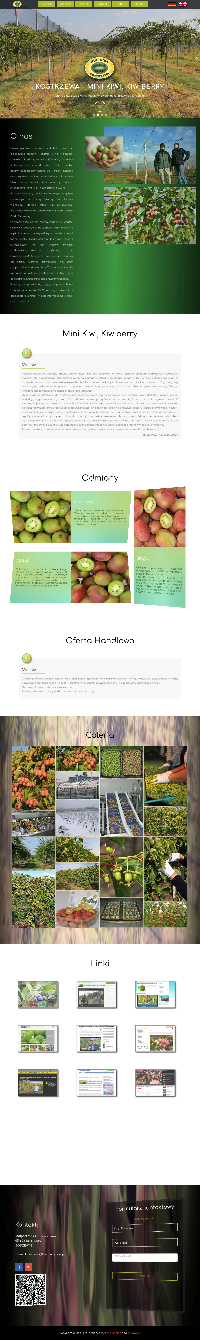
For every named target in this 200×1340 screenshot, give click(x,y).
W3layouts (134, 1333)
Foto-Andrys (113, 1333)
